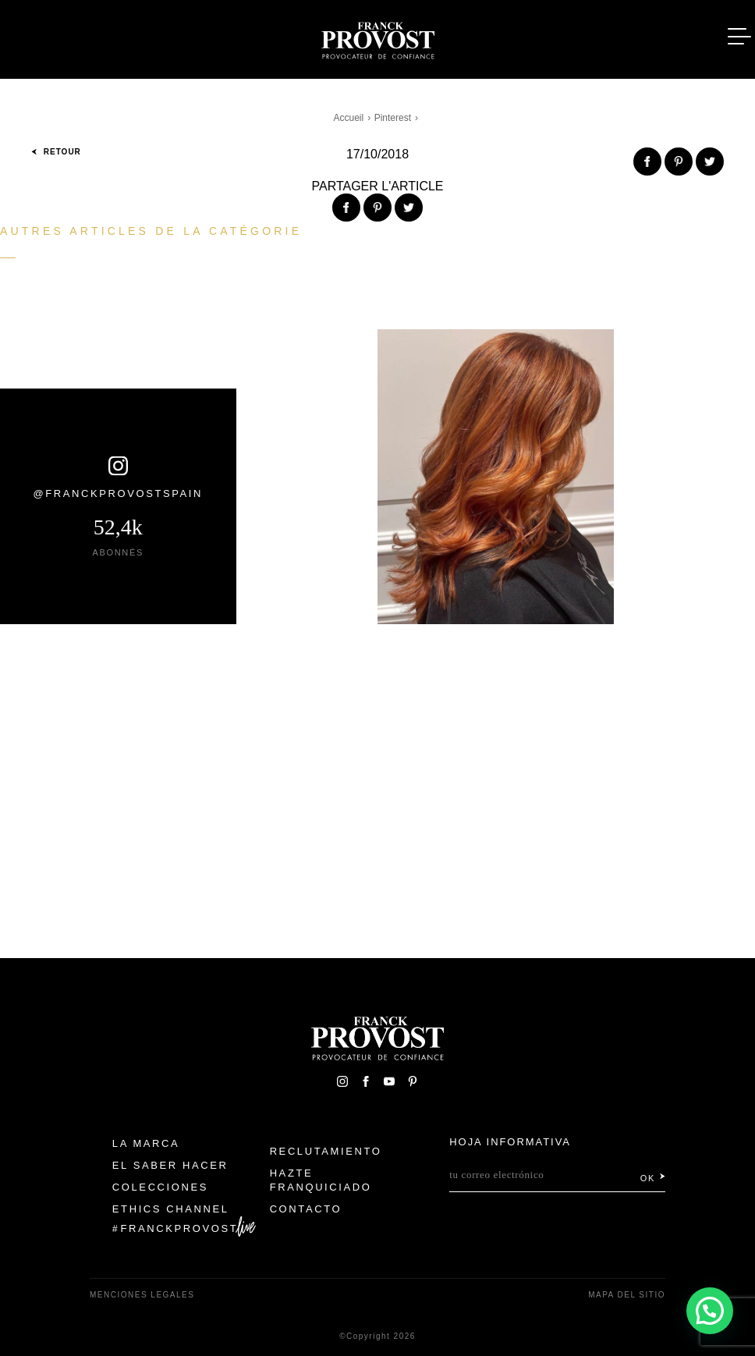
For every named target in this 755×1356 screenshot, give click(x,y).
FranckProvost (180, 1228)
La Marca (146, 1143)
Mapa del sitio (626, 1294)
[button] (709, 1310)
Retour (56, 151)
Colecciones (160, 1187)
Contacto (306, 1209)
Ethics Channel (170, 1209)
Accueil (349, 117)
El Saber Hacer (170, 1165)
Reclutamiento (326, 1151)
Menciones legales (142, 1294)
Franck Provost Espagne (377, 37)
